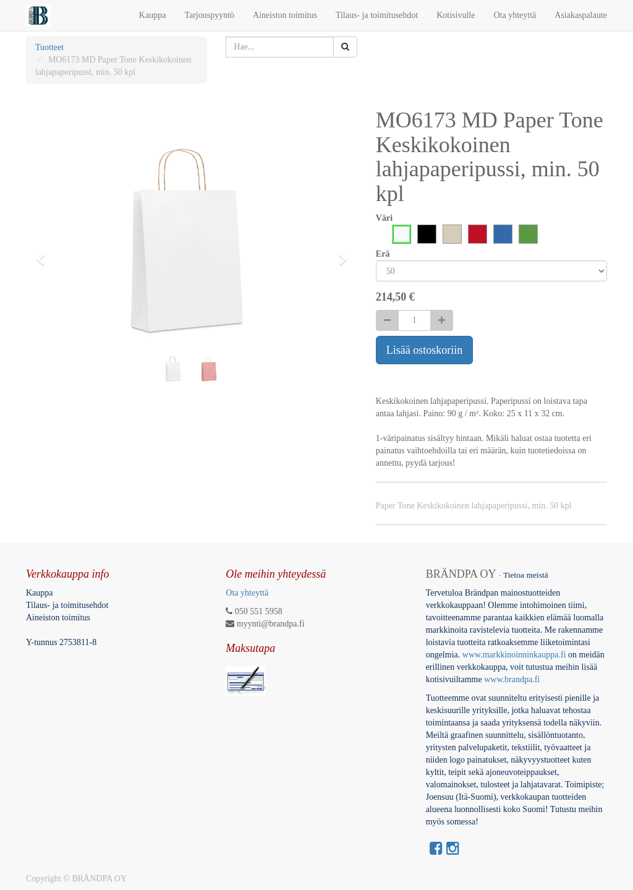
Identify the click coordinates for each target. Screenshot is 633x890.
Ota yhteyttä (247, 592)
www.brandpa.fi (513, 679)
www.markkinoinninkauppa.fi (514, 654)
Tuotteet (49, 47)
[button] (44, 253)
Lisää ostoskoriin (424, 350)
